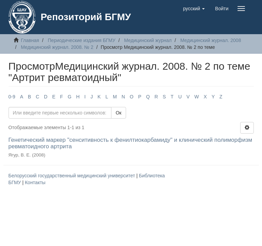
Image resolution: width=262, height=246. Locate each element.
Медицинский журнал (147, 40)
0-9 (12, 96)
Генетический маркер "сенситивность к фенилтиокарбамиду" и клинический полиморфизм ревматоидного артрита (130, 143)
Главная (30, 40)
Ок (118, 112)
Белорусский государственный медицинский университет (73, 175)
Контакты (35, 182)
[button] (194, 8)
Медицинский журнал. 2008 (210, 40)
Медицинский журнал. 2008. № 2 (57, 47)
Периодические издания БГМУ (81, 40)
